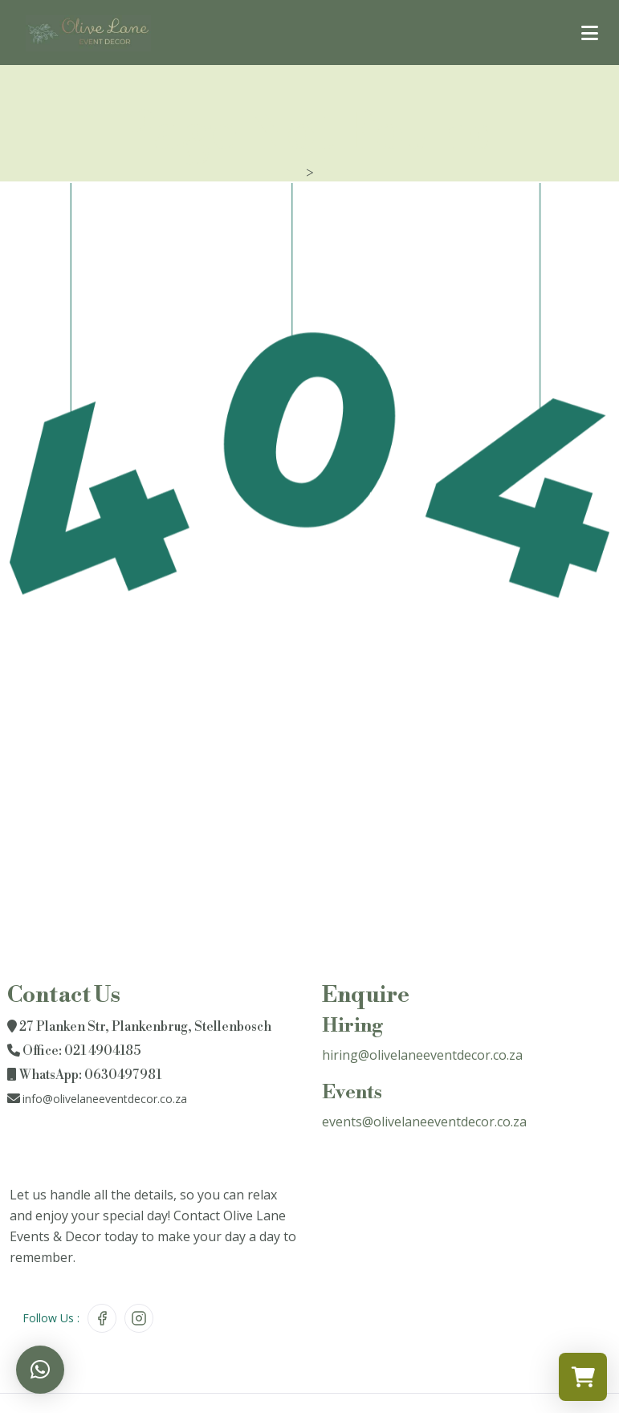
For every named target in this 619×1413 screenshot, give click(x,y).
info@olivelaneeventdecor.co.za (104, 1098)
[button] (40, 1370)
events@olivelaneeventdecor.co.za (424, 1121)
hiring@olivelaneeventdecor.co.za (422, 1055)
